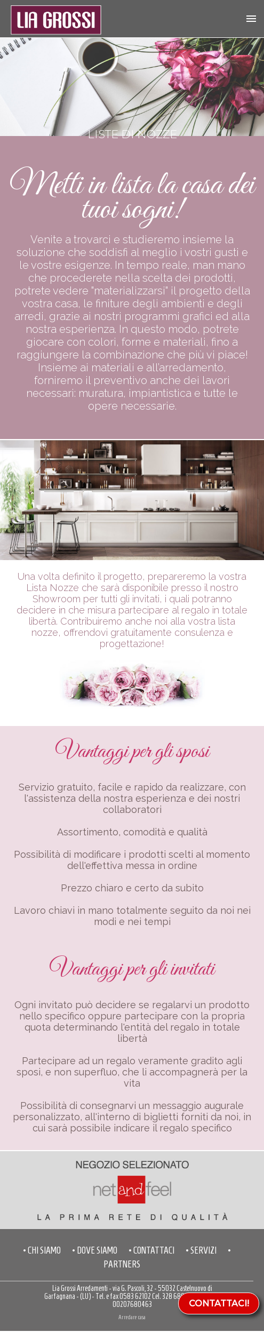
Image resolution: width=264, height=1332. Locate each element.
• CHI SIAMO (42, 1250)
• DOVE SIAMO (94, 1250)
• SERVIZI (201, 1250)
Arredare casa (132, 1316)
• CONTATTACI (151, 1250)
